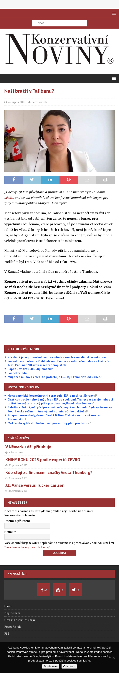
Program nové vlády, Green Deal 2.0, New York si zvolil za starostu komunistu (54, 417)
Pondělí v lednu (18, 373)
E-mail (10, 532)
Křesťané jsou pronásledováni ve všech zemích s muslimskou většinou (57, 357)
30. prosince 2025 (17, 465)
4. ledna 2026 (15, 452)
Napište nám (12, 613)
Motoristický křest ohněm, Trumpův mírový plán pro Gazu (49, 423)
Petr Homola (39, 102)
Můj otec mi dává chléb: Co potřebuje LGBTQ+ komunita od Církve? (55, 377)
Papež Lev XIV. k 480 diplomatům (30, 369)
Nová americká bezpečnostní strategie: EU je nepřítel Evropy (52, 395)
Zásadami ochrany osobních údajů (27, 547)
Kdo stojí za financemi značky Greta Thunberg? (48, 472)
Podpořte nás (12, 627)
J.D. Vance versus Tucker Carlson (34, 485)
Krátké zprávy (18, 438)
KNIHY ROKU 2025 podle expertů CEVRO (42, 459)
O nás (8, 606)
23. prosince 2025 (17, 478)
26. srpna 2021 (17, 102)
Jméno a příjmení (17, 521)
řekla (12, 197)
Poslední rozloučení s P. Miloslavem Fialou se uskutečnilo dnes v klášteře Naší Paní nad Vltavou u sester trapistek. (58, 363)
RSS (6, 634)
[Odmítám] (113, 657)
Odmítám (69, 666)
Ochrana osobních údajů (19, 620)
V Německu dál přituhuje (28, 446)
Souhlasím (51, 666)
